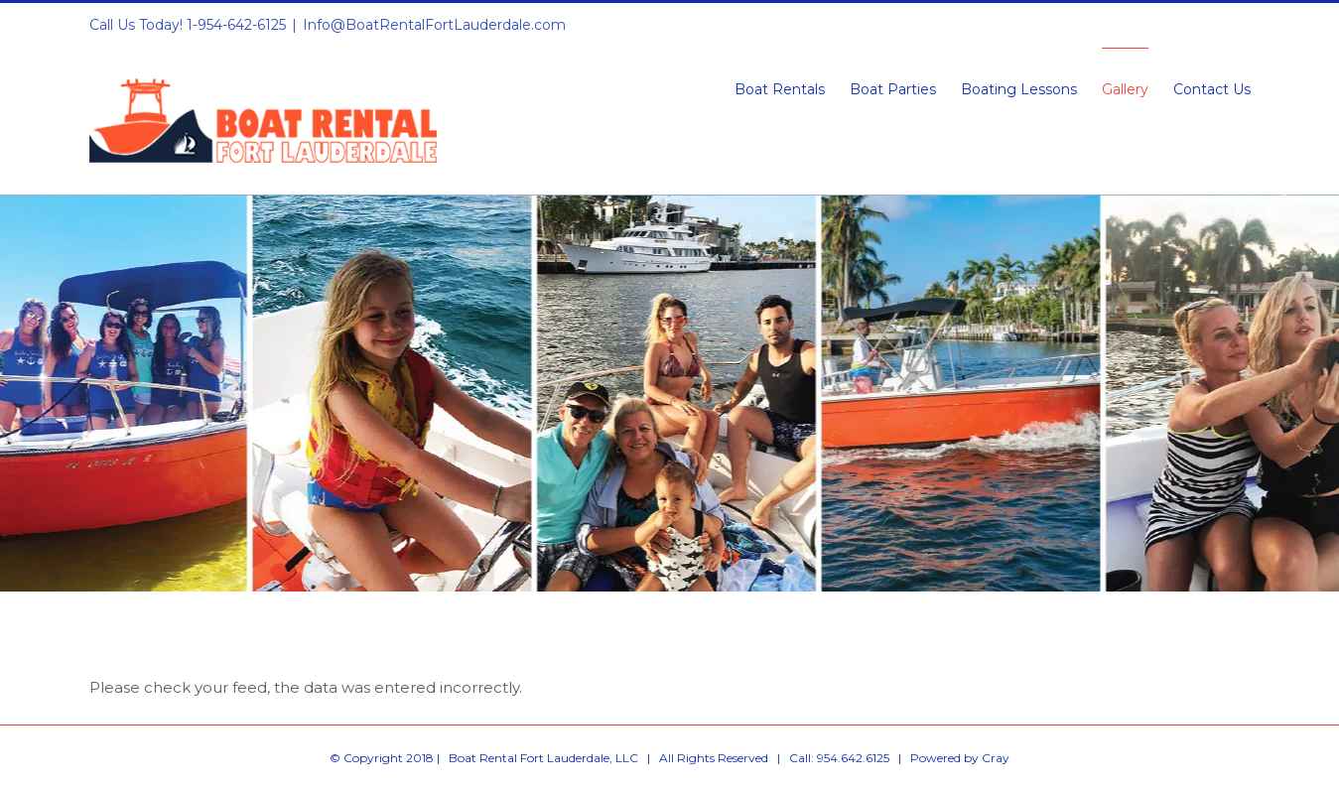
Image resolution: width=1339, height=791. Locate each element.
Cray (995, 757)
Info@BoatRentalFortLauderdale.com (434, 25)
